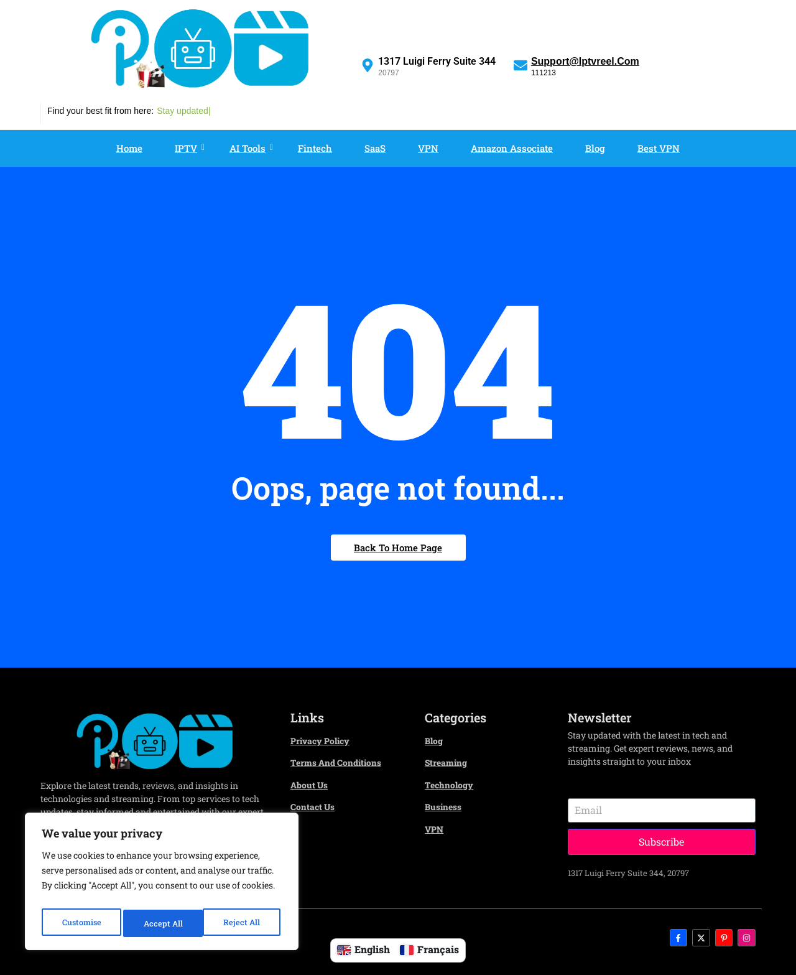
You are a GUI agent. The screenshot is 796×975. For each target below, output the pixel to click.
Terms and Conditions (341, 762)
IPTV (189, 148)
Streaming (448, 762)
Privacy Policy (324, 740)
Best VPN (658, 148)
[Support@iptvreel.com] (520, 64)
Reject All (163, 923)
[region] (161, 884)
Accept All (243, 923)
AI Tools (250, 148)
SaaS (375, 148)
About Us (310, 784)
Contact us (315, 806)
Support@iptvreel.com (585, 61)
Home (129, 148)
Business (445, 806)
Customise (81, 923)
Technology (452, 784)
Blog (595, 148)
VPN (428, 148)
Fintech (315, 148)
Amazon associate (512, 148)
